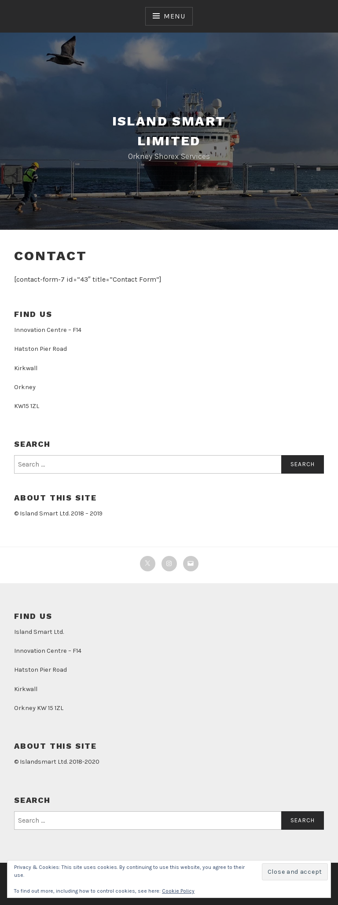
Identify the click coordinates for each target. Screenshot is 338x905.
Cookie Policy (178, 891)
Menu (174, 16)
